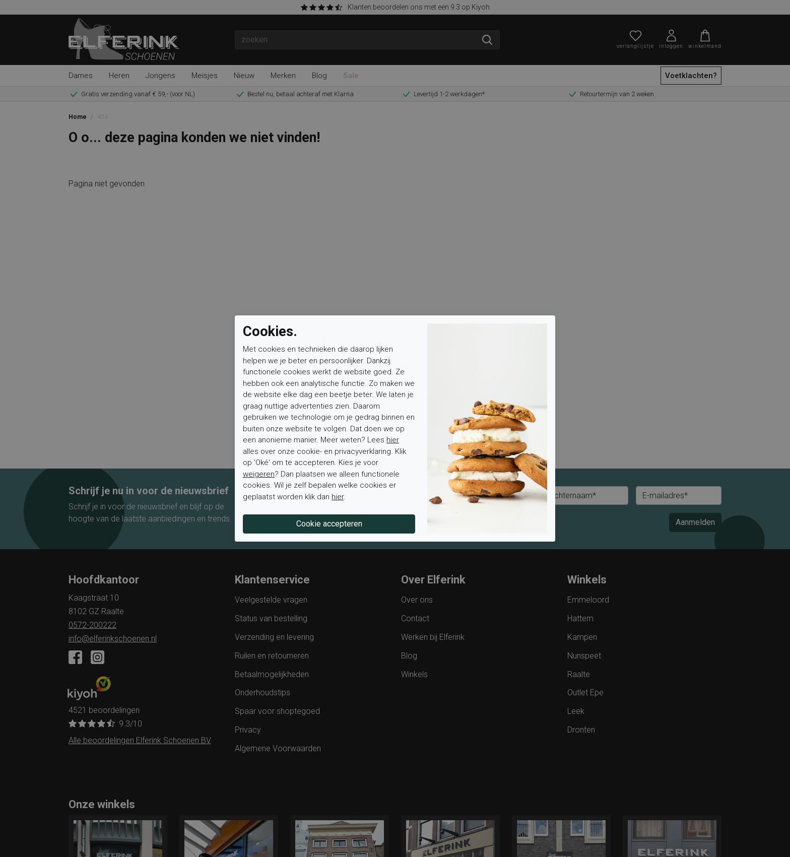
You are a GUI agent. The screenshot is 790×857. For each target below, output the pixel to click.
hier (392, 439)
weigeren (259, 474)
